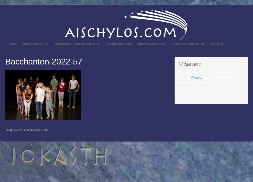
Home (12, 44)
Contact (216, 44)
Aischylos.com (126, 25)
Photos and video (151, 44)
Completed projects (188, 44)
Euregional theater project (76, 44)
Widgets (196, 77)
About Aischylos (35, 44)
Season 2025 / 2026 (119, 44)
